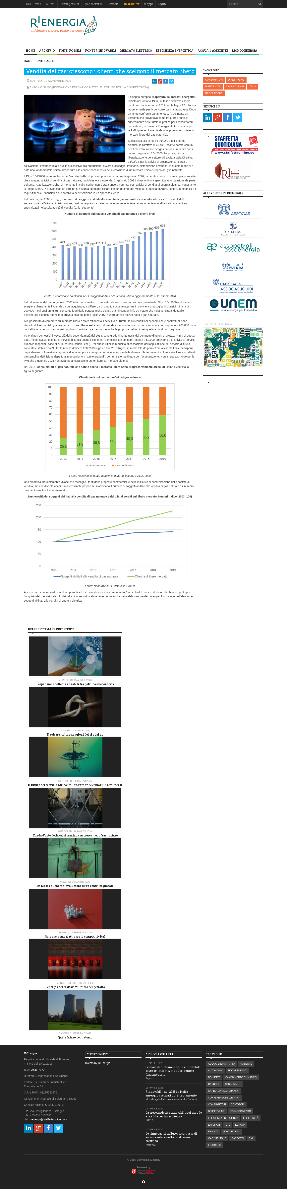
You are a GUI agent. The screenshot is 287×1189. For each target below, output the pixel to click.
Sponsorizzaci (94, 4)
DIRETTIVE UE (236, 79)
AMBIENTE (246, 1063)
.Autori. (50, 4)
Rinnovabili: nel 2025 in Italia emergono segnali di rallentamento (171, 1093)
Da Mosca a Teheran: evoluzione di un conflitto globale (75, 886)
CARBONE (214, 1084)
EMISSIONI (214, 1124)
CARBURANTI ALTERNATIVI (223, 1091)
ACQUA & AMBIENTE (213, 50)
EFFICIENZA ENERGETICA (175, 50)
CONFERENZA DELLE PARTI (224, 1097)
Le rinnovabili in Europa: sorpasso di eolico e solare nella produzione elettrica (171, 1137)
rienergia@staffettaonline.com (48, 1119)
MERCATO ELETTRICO (136, 50)
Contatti (114, 4)
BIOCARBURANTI (237, 1070)
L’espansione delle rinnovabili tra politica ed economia (75, 684)
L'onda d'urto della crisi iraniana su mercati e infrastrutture (75, 835)
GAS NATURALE (235, 86)
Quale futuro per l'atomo (75, 1037)
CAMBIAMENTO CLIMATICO (241, 1077)
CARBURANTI (233, 1084)
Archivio (47, 50)
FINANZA (213, 1131)
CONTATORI (238, 1104)
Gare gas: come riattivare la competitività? (75, 936)
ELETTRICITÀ (213, 86)
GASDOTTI (237, 1138)
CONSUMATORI (214, 79)
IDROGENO (214, 1145)
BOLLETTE (214, 1077)
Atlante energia (218, 324)
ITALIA (252, 86)
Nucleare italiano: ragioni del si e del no (75, 734)
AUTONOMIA (215, 1070)
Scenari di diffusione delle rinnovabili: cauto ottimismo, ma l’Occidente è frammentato (173, 1070)
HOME (28, 60)
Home (30, 50)
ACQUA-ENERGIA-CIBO (221, 1063)
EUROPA (240, 1124)
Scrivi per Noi (69, 4)
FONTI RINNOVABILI (100, 50)
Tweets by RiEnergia (97, 1063)
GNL (251, 1138)
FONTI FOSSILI (70, 50)
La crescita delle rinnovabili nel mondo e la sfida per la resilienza (173, 1114)
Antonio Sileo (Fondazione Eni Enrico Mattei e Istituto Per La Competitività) (89, 87)
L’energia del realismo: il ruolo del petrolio (75, 987)
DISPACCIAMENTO (240, 1111)
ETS (227, 1124)
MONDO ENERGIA (244, 50)
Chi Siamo (33, 4)
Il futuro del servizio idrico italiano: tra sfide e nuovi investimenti (75, 785)
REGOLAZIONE (214, 93)
